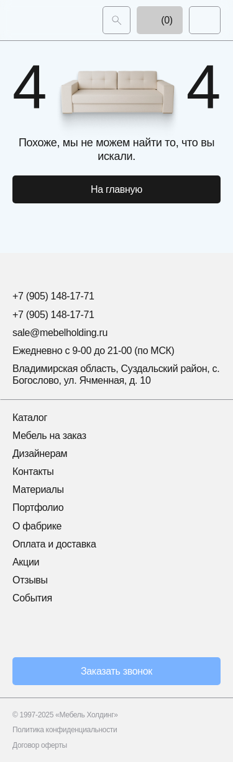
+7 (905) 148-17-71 (53, 296)
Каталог (29, 417)
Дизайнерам (39, 453)
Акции (25, 562)
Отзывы (30, 580)
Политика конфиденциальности (64, 729)
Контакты (33, 471)
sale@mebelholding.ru (59, 332)
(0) (160, 20)
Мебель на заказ (49, 435)
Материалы (38, 489)
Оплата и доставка (54, 544)
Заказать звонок (116, 671)
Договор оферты (39, 745)
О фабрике (37, 526)
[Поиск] (116, 20)
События (32, 598)
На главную (116, 189)
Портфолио (37, 507)
